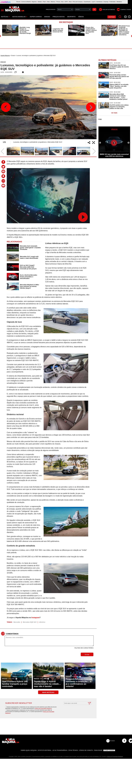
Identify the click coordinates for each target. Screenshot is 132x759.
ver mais (114, 113)
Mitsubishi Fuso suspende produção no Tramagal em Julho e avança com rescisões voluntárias (124, 30)
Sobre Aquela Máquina (29, 750)
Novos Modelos (19, 16)
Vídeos (81, 16)
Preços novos (59, 16)
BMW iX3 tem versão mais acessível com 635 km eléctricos (114, 155)
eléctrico (42, 622)
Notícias (5, 16)
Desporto (71, 16)
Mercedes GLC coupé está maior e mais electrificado (29, 257)
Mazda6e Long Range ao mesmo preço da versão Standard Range (25, 30)
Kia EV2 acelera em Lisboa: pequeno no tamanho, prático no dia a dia (119, 106)
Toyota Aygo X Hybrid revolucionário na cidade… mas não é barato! (47, 683)
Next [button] (90, 107)
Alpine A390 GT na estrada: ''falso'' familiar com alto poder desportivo (119, 86)
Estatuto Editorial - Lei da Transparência (52, 750)
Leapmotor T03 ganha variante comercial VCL (58, 30)
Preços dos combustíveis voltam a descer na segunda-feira (91, 30)
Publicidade (98, 750)
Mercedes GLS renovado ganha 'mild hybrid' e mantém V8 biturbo (30, 247)
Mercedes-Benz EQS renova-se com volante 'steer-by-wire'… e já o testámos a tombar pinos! (118, 96)
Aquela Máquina (5, 55)
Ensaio (47, 16)
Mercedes (17, 622)
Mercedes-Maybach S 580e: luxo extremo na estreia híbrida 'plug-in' (29, 286)
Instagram (35, 617)
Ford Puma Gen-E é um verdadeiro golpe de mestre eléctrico (119, 66)
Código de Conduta (86, 750)
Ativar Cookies (109, 750)
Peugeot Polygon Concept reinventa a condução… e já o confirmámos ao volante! (79, 682)
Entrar (112, 17)
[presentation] (75, 710)
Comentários (12, 634)
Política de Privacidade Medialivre (43, 708)
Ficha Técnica (73, 750)
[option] (16, 30)
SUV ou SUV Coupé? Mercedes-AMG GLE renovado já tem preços (28, 267)
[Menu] (2, 10)
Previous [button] (6, 107)
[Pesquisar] (120, 16)
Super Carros (36, 16)
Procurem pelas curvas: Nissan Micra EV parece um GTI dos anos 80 (119, 76)
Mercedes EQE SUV (30, 622)
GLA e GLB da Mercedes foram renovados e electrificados (28, 276)
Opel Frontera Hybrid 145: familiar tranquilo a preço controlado (15, 683)
